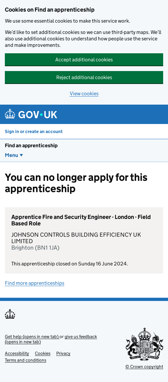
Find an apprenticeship (31, 145)
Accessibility (17, 353)
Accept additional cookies (84, 60)
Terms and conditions (25, 360)
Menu (11, 155)
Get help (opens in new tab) (32, 336)
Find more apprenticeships (34, 283)
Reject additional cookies (84, 77)
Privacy (63, 353)
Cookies (42, 353)
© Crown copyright (144, 366)
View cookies (84, 93)
